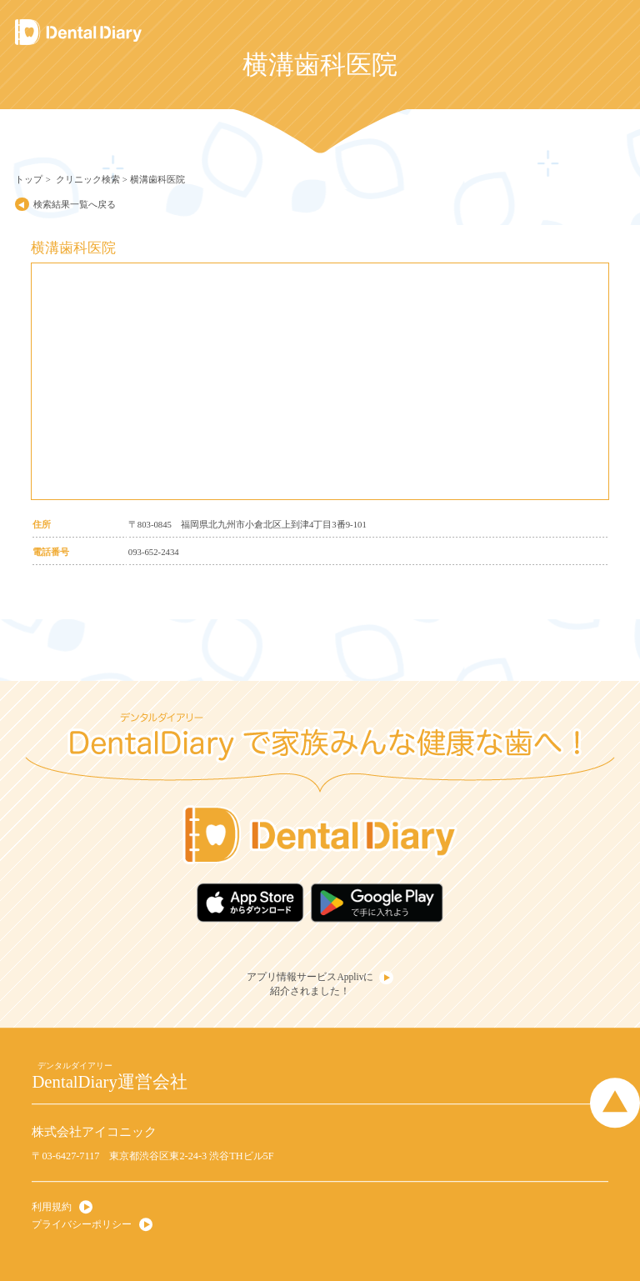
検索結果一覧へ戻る (74, 204)
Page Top (615, 1103)
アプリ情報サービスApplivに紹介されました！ (310, 984)
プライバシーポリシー (82, 1224)
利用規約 (52, 1207)
